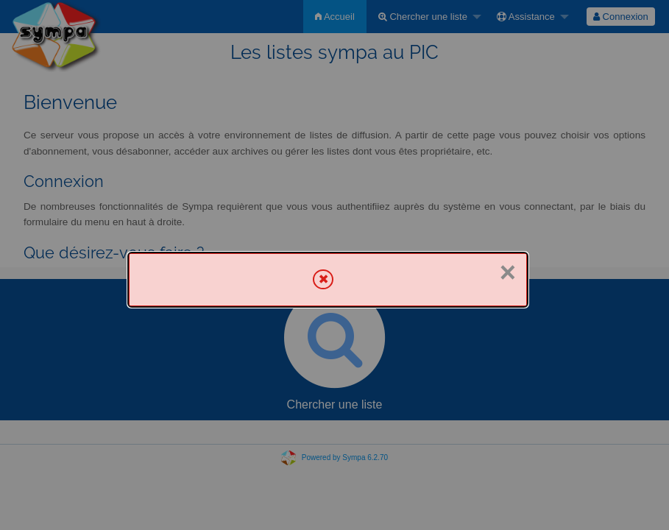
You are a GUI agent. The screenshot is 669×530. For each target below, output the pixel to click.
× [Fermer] (508, 272)
